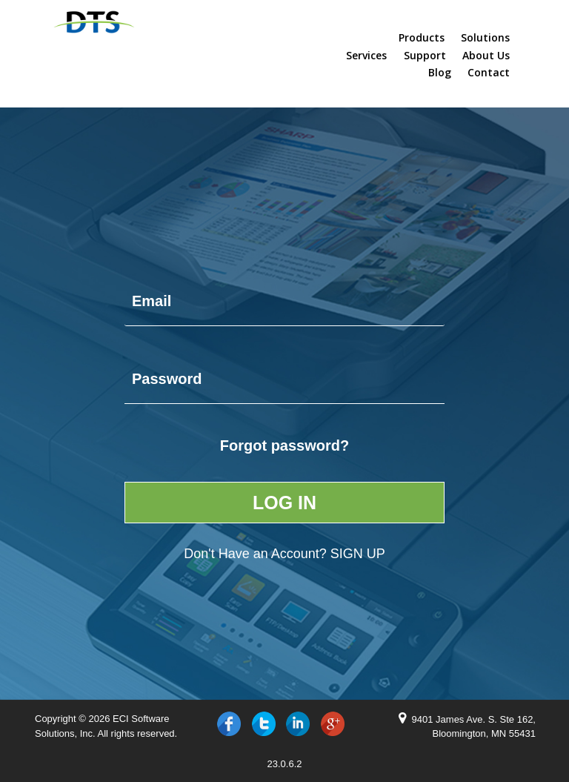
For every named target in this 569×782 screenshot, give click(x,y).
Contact (488, 72)
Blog (439, 72)
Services (366, 55)
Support (425, 55)
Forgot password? (284, 445)
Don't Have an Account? (284, 553)
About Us (486, 55)
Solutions (485, 37)
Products (422, 37)
